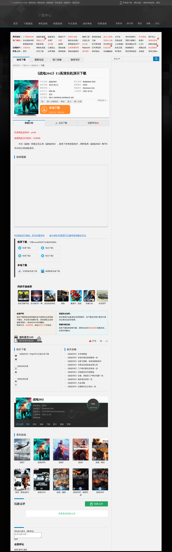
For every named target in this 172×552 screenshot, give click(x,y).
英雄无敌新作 (73, 51)
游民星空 (16, 65)
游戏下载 (21, 60)
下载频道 (28, 23)
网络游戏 (41, 3)
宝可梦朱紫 (96, 44)
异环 (25, 51)
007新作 (118, 51)
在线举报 (29, 325)
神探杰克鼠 (40, 48)
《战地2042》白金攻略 (76, 383)
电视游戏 (49, 3)
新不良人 (152, 37)
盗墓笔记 (51, 37)
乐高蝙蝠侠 (107, 51)
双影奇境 (40, 44)
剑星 (60, 40)
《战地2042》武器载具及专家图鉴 (80, 372)
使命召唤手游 (23, 297)
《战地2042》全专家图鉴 (77, 354)
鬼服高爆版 (40, 37)
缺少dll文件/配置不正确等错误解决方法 (67, 235)
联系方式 (42, 325)
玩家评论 (93, 123)
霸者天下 (62, 37)
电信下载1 (49, 248)
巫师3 (141, 40)
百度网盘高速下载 (30, 271)
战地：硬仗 (100, 451)
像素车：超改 (76, 297)
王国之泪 (85, 40)
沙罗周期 (51, 51)
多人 (69, 101)
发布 (16, 540)
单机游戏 (32, 3)
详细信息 (101, 100)
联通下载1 (27, 248)
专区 (28, 424)
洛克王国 (118, 48)
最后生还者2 (73, 40)
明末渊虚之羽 (130, 44)
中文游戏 (72, 23)
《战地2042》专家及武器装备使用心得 (82, 365)
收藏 (101, 341)
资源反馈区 (92, 328)
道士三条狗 (107, 37)
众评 (21, 424)
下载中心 (25, 65)
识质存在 (26, 48)
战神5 (60, 44)
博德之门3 (40, 40)
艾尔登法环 (107, 44)
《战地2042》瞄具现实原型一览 (79, 379)
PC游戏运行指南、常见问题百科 (29, 235)
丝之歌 (85, 44)
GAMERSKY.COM (20, 3)
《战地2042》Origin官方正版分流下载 (33, 354)
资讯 (140, 23)
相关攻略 (71, 349)
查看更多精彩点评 (66, 513)
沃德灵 (141, 51)
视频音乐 (35, 65)
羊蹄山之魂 (107, 40)
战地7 (22, 451)
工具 (16, 370)
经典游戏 (102, 23)
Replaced (86, 48)
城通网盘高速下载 (52, 271)
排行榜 (130, 23)
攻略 (148, 23)
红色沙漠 (107, 48)
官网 (68, 424)
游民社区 (76, 3)
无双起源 (118, 40)
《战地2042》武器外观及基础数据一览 (82, 358)
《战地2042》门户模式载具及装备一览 (82, 368)
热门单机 (16, 40)
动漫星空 (67, 3)
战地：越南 (61, 480)
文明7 (50, 40)
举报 (92, 341)
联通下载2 (27, 256)
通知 (158, 3)
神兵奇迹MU (130, 37)
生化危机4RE (28, 40)
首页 (15, 23)
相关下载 (21, 349)
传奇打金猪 (72, 37)
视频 (62, 424)
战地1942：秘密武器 (81, 482)
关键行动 (89, 297)
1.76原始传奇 (28, 37)
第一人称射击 (52, 101)
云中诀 (117, 37)
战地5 (61, 451)
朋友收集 (62, 48)
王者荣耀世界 (73, 48)
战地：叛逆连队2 (22, 480)
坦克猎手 (102, 297)
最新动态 (39, 60)
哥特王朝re (152, 51)
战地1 (81, 451)
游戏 (16, 357)
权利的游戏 (96, 37)
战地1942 (100, 480)
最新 (25, 551)
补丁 (16, 383)
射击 (63, 101)
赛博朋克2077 (73, 44)
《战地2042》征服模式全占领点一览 (81, 386)
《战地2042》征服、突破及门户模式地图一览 (85, 376)
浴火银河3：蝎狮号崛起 (37, 297)
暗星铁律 (62, 51)
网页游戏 (16, 37)
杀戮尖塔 (142, 48)
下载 (48, 424)
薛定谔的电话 (130, 51)
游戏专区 (75, 60)
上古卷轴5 (119, 44)
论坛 (157, 23)
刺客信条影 (152, 44)
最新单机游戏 (148, 3)
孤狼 (63, 297)
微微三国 (85, 37)
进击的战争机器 (49, 297)
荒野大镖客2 (130, 40)
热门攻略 (57, 60)
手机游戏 (58, 3)
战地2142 (42, 480)
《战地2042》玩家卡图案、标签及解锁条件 (84, 361)
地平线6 (85, 51)
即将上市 (16, 51)
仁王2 (141, 44)
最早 (20, 551)
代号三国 (40, 51)
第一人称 (77, 101)
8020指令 (96, 51)
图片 (55, 424)
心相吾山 (51, 48)
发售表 (119, 23)
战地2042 (38, 399)
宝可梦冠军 (96, 48)
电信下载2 (49, 256)
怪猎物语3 (129, 48)
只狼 (94, 40)
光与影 (50, 44)
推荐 (16, 551)
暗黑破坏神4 (28, 44)
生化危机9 (152, 48)
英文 (51, 94)
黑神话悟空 (152, 40)
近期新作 (16, 48)
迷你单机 (87, 23)
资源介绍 (29, 123)
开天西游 (142, 37)
